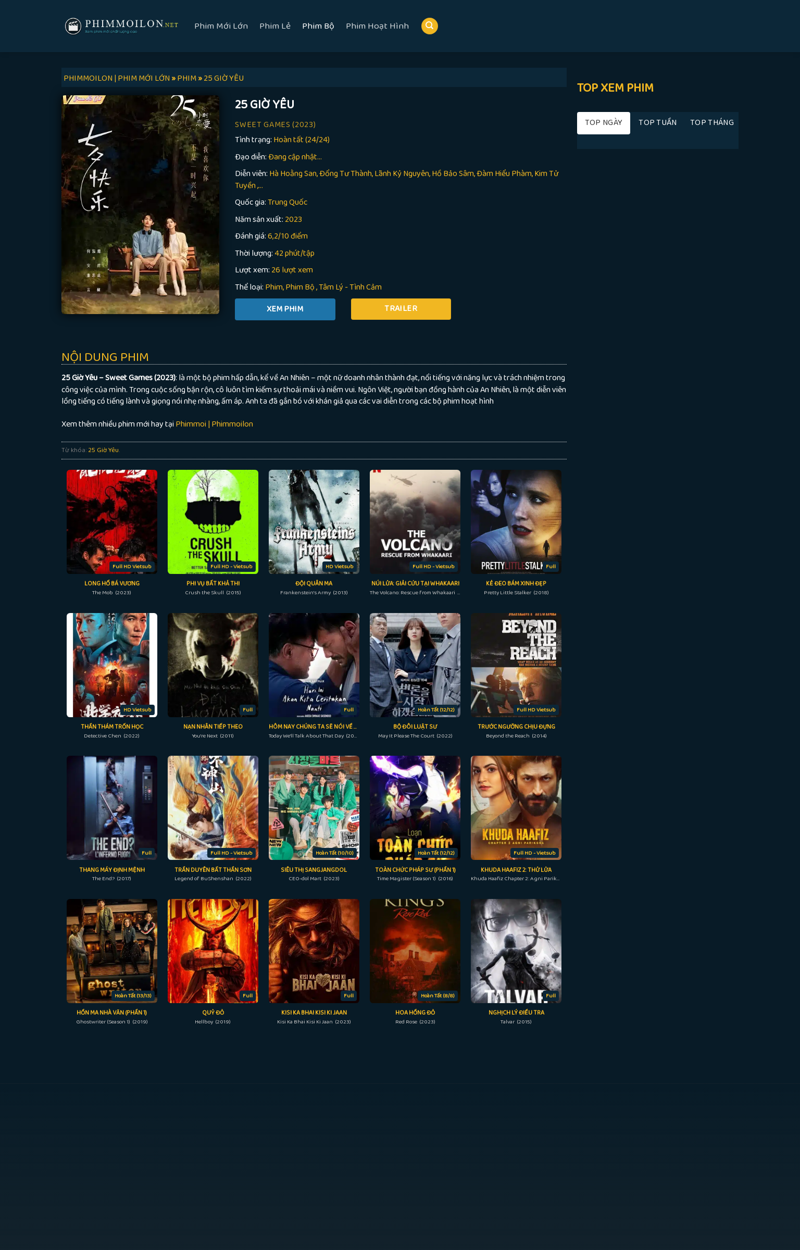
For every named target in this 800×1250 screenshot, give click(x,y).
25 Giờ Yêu (103, 450)
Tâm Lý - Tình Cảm (350, 287)
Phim (274, 287)
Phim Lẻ (275, 26)
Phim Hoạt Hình (377, 26)
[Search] (429, 26)
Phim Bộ (318, 26)
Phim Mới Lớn (221, 26)
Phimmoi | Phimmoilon (214, 424)
